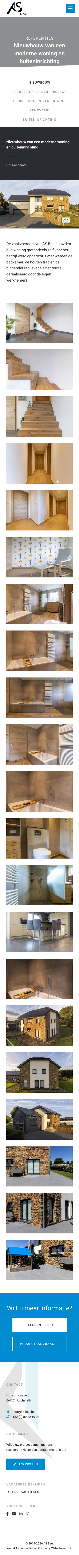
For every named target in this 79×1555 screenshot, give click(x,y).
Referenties (37, 1325)
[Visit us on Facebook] (9, 1513)
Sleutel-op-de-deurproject (39, 92)
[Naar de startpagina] (16, 8)
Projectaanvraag (37, 1344)
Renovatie (39, 110)
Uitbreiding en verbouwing (39, 101)
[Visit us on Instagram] (29, 1513)
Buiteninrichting (39, 119)
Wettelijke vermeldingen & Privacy (29, 1548)
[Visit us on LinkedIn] (22, 1513)
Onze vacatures (25, 1492)
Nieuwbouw (39, 82)
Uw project (29, 1464)
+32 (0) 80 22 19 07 (26, 1417)
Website (56, 1548)
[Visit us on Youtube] (15, 1513)
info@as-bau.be (24, 1411)
